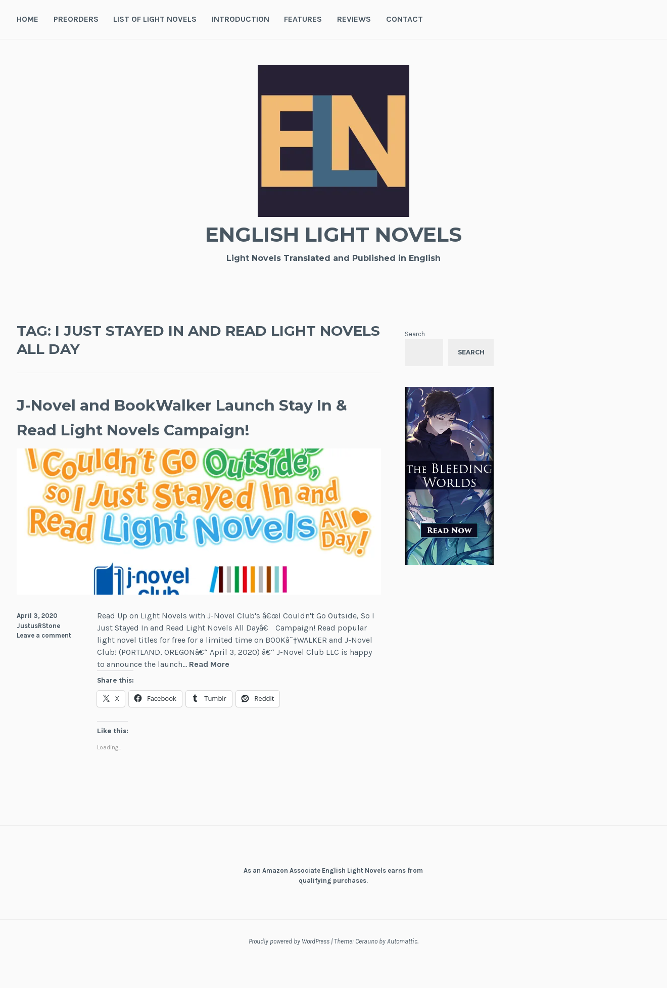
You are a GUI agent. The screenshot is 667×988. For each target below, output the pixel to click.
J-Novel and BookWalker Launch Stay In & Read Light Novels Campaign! (180, 429)
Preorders (76, 19)
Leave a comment (44, 660)
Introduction (240, 19)
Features (303, 19)
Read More (209, 690)
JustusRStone (38, 650)
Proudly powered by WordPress (289, 966)
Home (27, 19)
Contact (404, 19)
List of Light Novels (155, 19)
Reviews (354, 19)
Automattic (402, 966)
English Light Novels (333, 232)
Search (415, 334)
